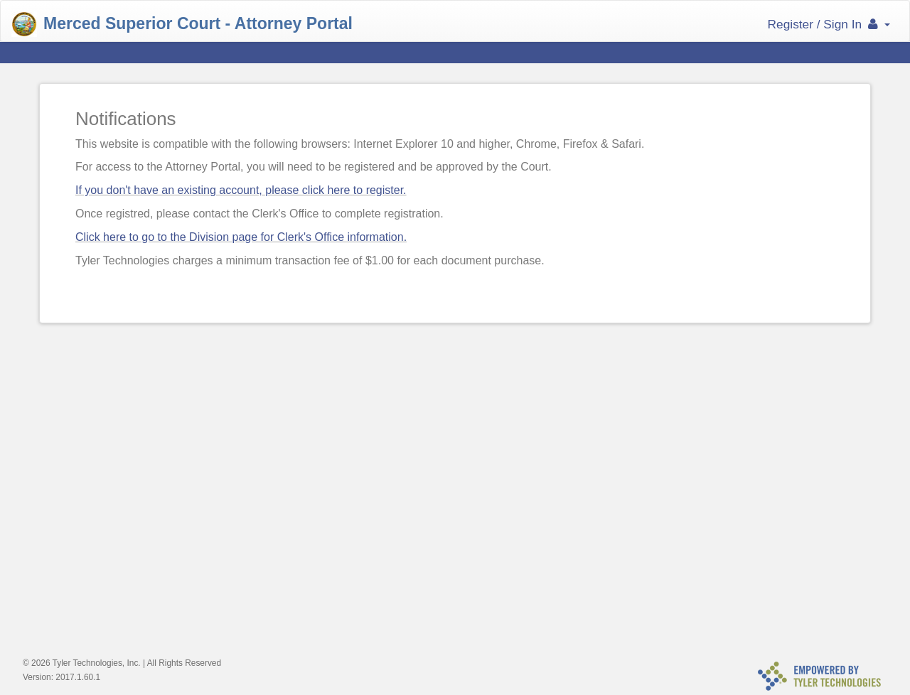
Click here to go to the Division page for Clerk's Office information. (241, 237)
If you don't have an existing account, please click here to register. (241, 190)
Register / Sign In (829, 24)
